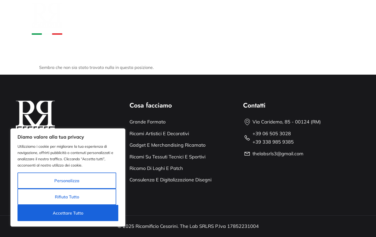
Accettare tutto (68, 213)
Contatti (132, 24)
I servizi (206, 12)
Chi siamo (111, 12)
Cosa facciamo (146, 12)
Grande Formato (241, 12)
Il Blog (108, 24)
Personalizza (66, 180)
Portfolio (180, 12)
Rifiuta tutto (67, 196)
